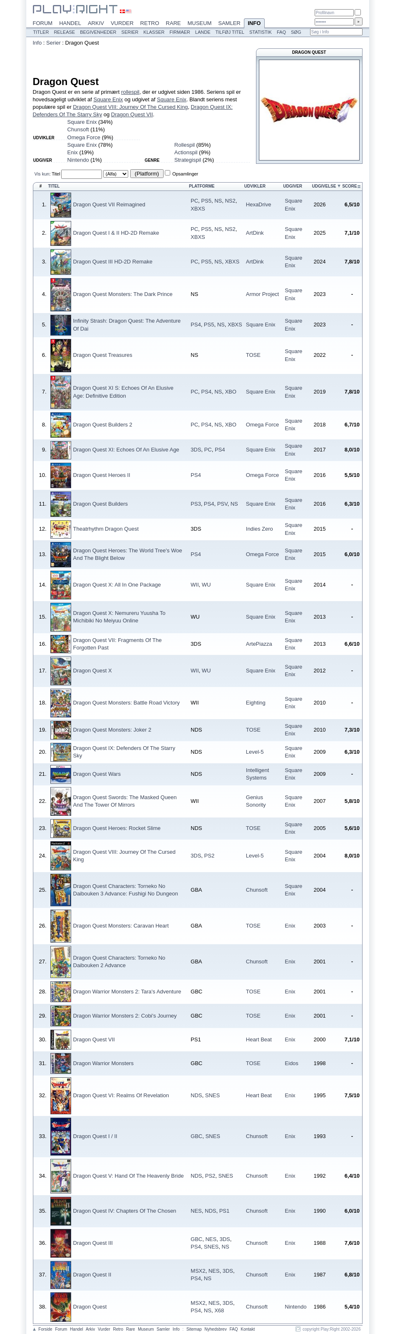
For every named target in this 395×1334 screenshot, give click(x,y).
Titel (56, 173)
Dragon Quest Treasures (102, 355)
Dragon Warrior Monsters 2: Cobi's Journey (125, 1016)
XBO (230, 392)
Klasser (154, 32)
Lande (203, 32)
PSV (222, 504)
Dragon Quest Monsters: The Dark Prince (123, 294)
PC (194, 201)
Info (254, 24)
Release (64, 32)
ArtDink (255, 233)
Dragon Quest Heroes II (101, 475)
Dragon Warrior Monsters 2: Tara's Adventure (127, 991)
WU (206, 585)
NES (196, 1211)
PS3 (196, 504)
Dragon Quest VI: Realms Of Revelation (121, 1095)
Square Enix (108, 99)
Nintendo (78, 160)
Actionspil (186, 152)
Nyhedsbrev (215, 1329)
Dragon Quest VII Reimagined (109, 204)
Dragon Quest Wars (97, 774)
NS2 (230, 201)
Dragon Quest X (92, 670)
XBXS (198, 209)
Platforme (201, 186)
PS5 (206, 201)
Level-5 (255, 752)
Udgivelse (324, 186)
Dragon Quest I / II (95, 1136)
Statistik (260, 32)
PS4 (196, 324)
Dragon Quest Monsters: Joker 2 (112, 730)
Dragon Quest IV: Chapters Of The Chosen (124, 1211)
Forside (45, 1329)
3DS (196, 449)
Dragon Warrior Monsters (103, 1063)
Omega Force (83, 137)
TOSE (253, 355)
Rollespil (184, 145)
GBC (196, 1136)
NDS (196, 1095)
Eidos (291, 1063)
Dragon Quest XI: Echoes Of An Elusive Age (126, 449)
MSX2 (198, 1271)
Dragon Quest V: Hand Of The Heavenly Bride (128, 1176)
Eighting (256, 703)
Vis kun (42, 173)
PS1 (224, 1211)
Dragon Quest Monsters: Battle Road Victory (126, 703)
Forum (43, 23)
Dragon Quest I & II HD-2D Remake (116, 233)
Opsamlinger (185, 173)
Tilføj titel (229, 32)
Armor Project (262, 294)
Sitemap (194, 1329)
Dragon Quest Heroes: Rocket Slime (117, 828)
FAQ (281, 32)
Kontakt (248, 1329)
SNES (212, 1095)
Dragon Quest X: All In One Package (117, 585)
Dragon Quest (90, 1307)
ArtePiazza (259, 644)
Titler (41, 32)
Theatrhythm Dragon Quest (106, 529)
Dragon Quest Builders (100, 504)
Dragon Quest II (92, 1274)
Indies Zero (259, 529)
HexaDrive (258, 204)
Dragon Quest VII (132, 114)
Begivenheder (98, 32)
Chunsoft (78, 129)
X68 (219, 1310)
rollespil (130, 92)
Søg (296, 32)
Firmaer (179, 32)
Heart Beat (259, 1039)
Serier (130, 32)
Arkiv (96, 23)
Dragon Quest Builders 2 (102, 424)
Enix (72, 152)
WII (195, 585)
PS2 (209, 856)
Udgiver (292, 186)
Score (349, 186)
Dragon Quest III (93, 1243)
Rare (173, 23)
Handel (70, 23)
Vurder (122, 23)
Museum (199, 23)
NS (218, 201)
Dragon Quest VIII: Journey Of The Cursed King (130, 107)
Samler (229, 23)
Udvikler (255, 186)
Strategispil (187, 160)
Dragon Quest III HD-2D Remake (113, 261)
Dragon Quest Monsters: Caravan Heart (121, 926)
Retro (149, 23)
